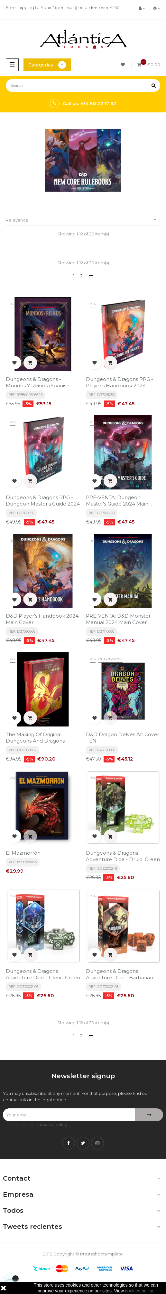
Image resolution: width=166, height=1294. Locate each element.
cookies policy (139, 1290)
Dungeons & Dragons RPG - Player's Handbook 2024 (119, 382)
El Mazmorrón (23, 853)
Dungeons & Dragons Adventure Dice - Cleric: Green (43, 974)
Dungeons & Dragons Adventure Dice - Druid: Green (123, 856)
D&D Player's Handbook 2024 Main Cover (42, 619)
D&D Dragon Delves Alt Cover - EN (122, 737)
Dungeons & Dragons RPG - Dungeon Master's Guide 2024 (43, 500)
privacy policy (52, 1124)
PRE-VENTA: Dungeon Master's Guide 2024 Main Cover (117, 500)
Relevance (83, 219)
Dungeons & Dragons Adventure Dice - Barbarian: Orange (120, 974)
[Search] (83, 85)
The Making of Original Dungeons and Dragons (35, 737)
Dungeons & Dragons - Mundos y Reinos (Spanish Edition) (37, 382)
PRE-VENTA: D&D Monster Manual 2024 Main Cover (118, 619)
